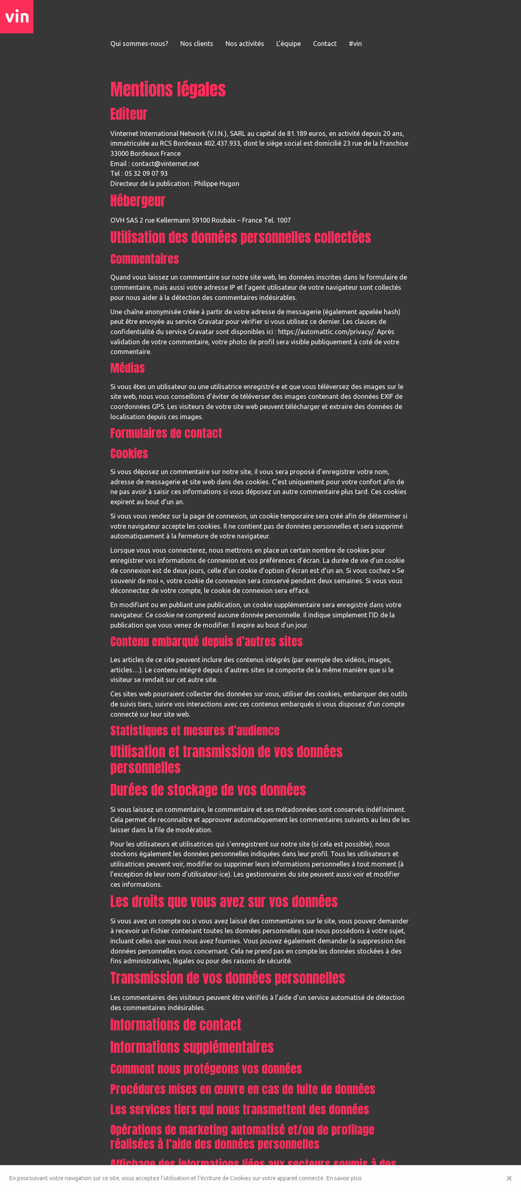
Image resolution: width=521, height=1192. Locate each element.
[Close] (509, 1178)
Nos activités (244, 43)
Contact (325, 43)
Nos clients (196, 43)
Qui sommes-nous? (139, 43)
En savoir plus (344, 1178)
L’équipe (288, 43)
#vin (355, 43)
